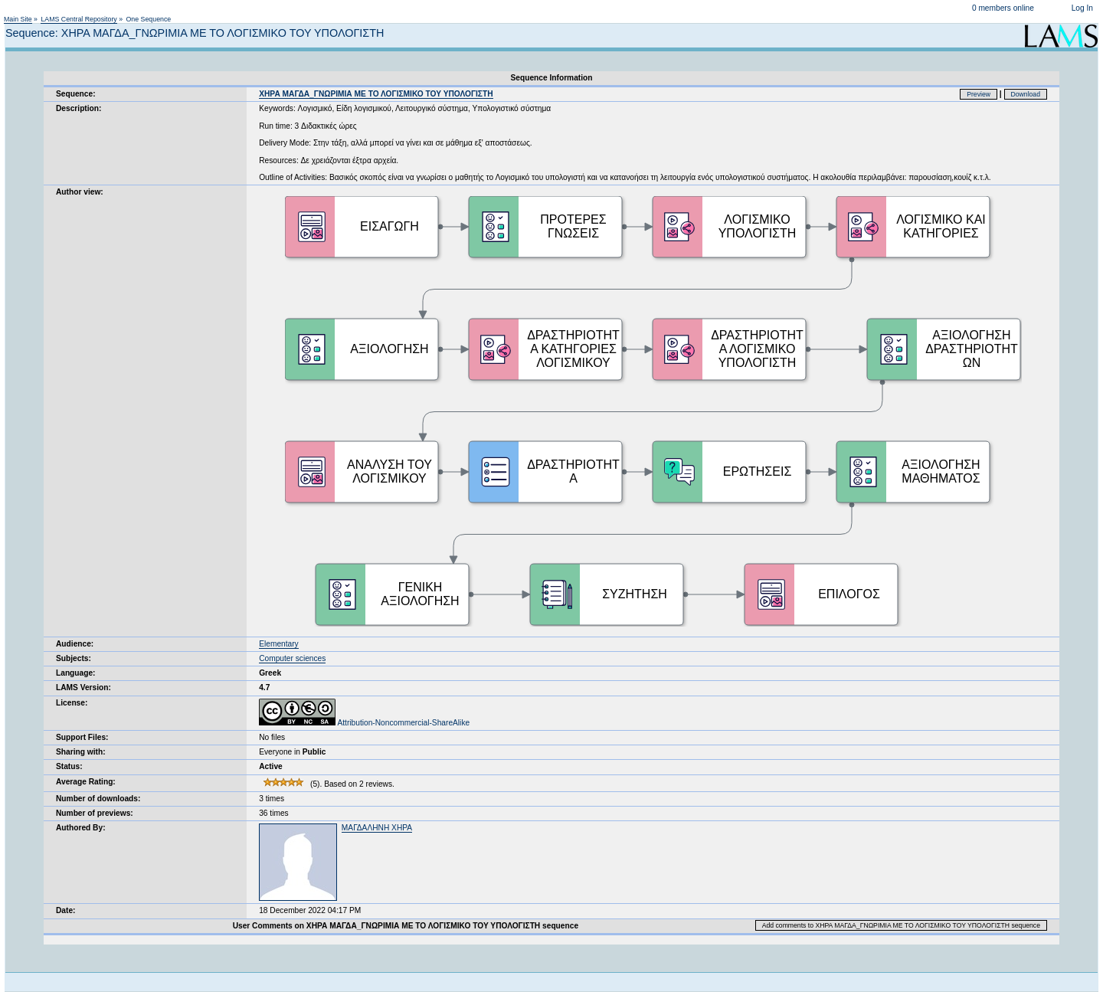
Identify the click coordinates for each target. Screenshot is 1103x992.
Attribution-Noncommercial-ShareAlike (364, 723)
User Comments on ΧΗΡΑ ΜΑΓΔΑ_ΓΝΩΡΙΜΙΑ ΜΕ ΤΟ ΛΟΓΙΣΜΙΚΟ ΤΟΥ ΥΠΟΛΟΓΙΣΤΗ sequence (405, 926)
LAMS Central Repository (78, 19)
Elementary (279, 644)
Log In (1082, 8)
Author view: (79, 192)
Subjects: (73, 658)
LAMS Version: (83, 687)
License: (71, 703)
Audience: (74, 644)
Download (1026, 94)
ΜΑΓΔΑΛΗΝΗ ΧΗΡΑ (377, 827)
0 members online (1003, 8)
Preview (978, 94)
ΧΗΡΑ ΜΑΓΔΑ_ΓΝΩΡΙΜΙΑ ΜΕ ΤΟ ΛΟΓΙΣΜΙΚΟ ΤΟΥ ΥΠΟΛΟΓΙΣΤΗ (376, 94)
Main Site (18, 19)
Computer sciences (292, 658)
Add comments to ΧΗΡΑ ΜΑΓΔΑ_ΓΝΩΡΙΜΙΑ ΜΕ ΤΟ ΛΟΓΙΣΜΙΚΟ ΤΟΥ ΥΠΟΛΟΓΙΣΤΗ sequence (901, 925)
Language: (76, 673)
